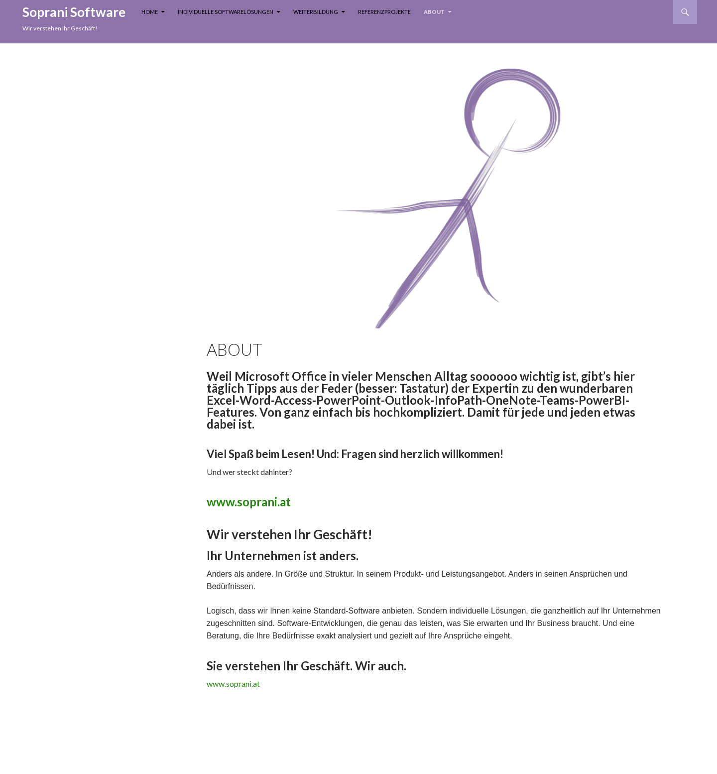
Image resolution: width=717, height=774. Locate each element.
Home (149, 11)
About (434, 11)
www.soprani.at (249, 501)
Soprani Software (73, 12)
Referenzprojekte (384, 11)
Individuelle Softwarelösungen (225, 11)
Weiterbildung (315, 11)
